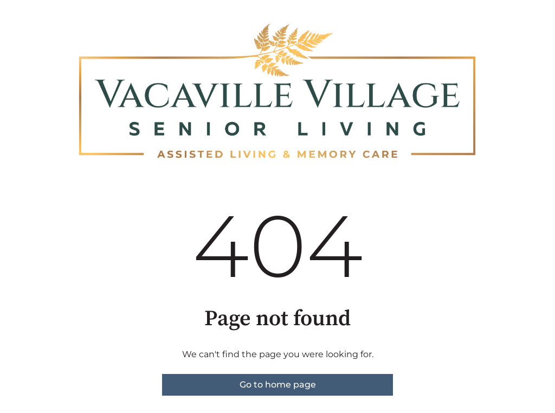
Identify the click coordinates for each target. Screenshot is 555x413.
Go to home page (278, 384)
